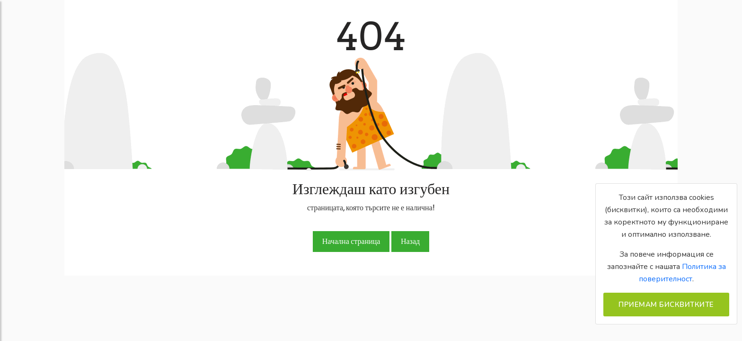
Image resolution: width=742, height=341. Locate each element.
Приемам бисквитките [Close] (666, 304)
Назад (410, 241)
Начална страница (351, 241)
